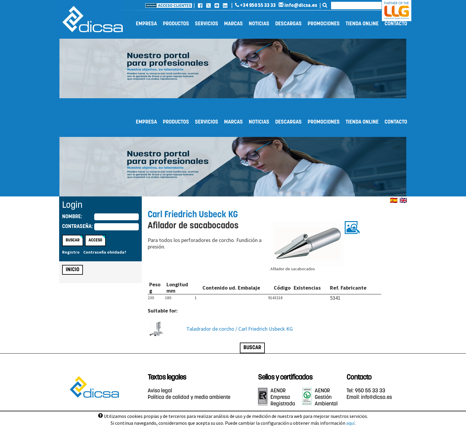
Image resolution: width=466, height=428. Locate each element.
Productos (176, 24)
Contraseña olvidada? (104, 252)
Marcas (233, 24)
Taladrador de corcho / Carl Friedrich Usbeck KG (239, 328)
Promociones (324, 24)
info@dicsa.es (297, 5)
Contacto (396, 24)
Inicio (72, 270)
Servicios (206, 24)
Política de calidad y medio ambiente (189, 397)
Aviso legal (160, 391)
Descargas (288, 24)
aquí (350, 423)
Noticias (259, 24)
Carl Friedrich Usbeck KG (193, 215)
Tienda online (362, 24)
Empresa (146, 24)
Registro (71, 252)
